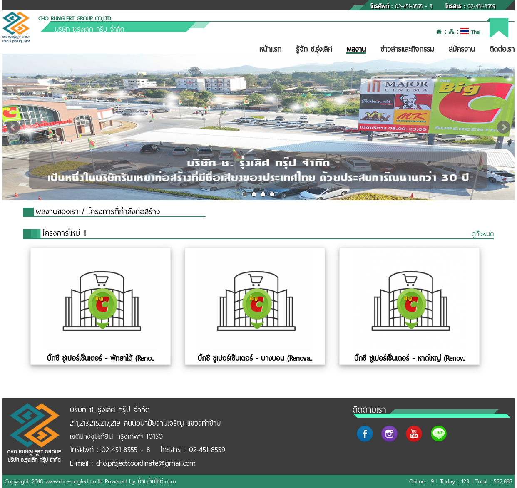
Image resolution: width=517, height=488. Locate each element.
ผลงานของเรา (57, 211)
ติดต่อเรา (502, 49)
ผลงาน (356, 49)
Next (503, 127)
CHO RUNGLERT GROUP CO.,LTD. (75, 18)
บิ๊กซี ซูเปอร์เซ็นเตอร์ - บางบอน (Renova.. (255, 358)
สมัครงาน (462, 49)
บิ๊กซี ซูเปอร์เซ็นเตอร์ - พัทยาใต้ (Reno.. (100, 358)
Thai (470, 32)
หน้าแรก (270, 49)
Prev (13, 127)
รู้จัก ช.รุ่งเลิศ (314, 49)
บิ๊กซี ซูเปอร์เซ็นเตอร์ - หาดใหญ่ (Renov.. (409, 358)
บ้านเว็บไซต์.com (157, 481)
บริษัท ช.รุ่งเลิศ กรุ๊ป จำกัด (89, 29)
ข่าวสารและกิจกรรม (407, 49)
